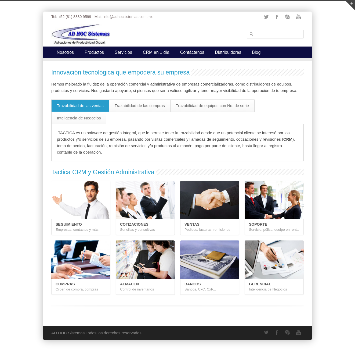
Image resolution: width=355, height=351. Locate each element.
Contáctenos (192, 52)
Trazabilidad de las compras (140, 105)
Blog (256, 52)
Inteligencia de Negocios (79, 118)
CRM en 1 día (156, 52)
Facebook (276, 17)
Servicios (123, 52)
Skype (287, 17)
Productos (94, 52)
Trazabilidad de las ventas (80, 105)
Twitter (266, 17)
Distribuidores (228, 52)
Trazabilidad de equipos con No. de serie (212, 105)
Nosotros (65, 52)
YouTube (298, 17)
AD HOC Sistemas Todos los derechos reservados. (97, 333)
